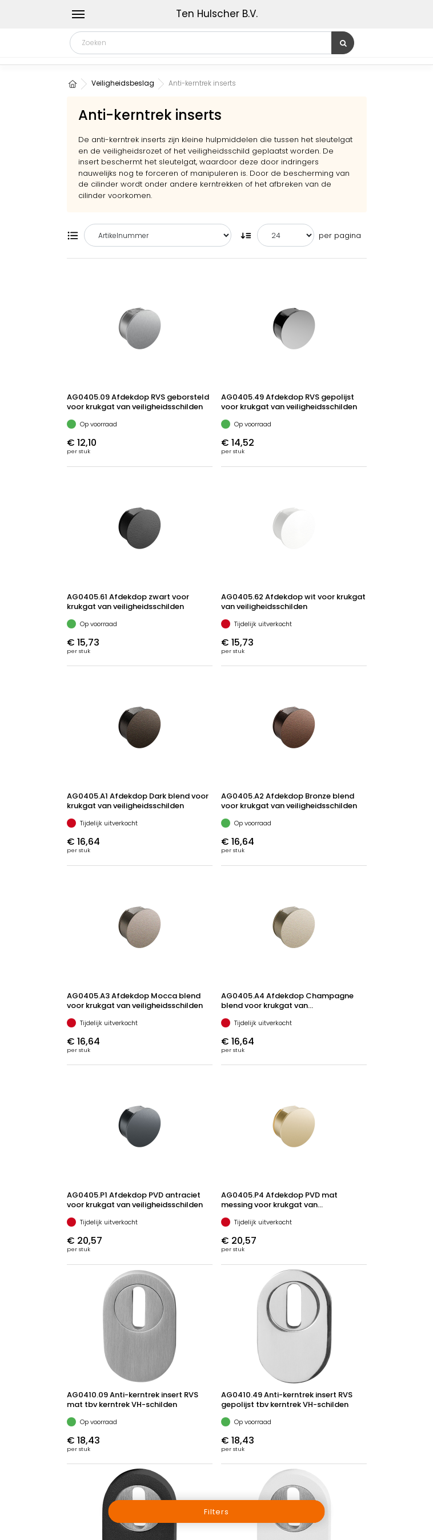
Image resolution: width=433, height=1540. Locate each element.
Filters (216, 1511)
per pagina (340, 235)
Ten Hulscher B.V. (217, 14)
